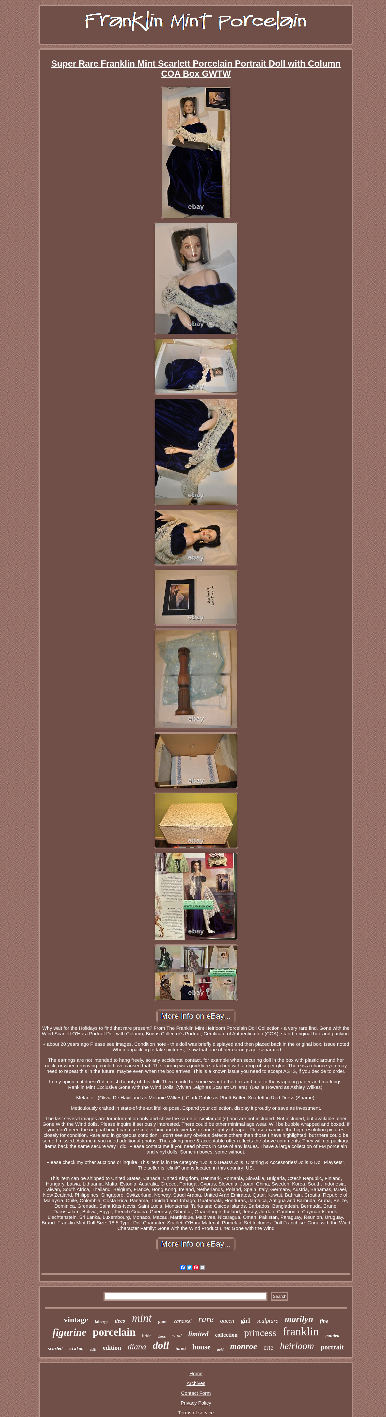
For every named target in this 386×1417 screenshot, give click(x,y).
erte (268, 1347)
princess (260, 1332)
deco (120, 1321)
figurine (69, 1332)
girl (245, 1320)
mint (142, 1318)
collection (226, 1335)
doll (161, 1345)
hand (181, 1348)
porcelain (114, 1332)
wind (177, 1335)
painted (333, 1335)
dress (162, 1336)
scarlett (55, 1348)
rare (206, 1319)
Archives (195, 1383)
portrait (332, 1347)
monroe (243, 1346)
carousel (183, 1321)
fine (324, 1321)
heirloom (297, 1346)
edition (112, 1347)
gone (162, 1321)
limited (198, 1334)
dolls (93, 1349)
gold (220, 1349)
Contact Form (196, 1393)
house (201, 1347)
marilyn (299, 1319)
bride (146, 1335)
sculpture (267, 1320)
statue (76, 1349)
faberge (101, 1321)
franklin (301, 1331)
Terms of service (196, 1412)
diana (137, 1346)
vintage (76, 1319)
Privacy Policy (196, 1403)
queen (227, 1320)
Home (195, 1373)
